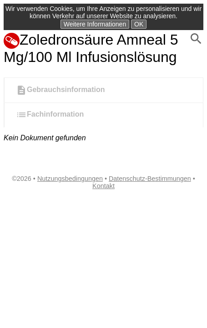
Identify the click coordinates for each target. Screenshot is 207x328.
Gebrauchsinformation (60, 90)
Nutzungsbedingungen (70, 178)
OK (138, 24)
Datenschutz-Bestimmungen (150, 178)
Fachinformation (50, 114)
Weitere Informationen (95, 24)
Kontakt (103, 186)
